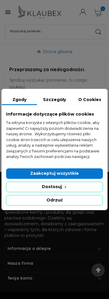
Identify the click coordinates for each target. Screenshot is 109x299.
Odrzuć (55, 200)
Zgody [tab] (19, 99)
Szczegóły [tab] (54, 99)
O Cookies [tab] (89, 99)
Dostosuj (54, 186)
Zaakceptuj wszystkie (54, 173)
